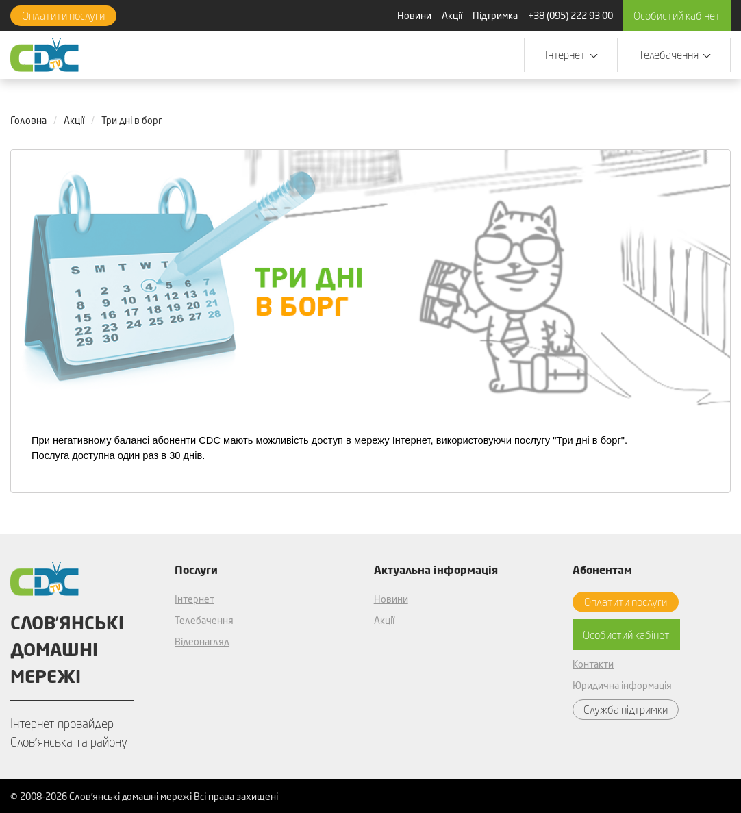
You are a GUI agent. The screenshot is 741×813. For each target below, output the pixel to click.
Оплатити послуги (63, 15)
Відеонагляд (202, 641)
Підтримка (495, 15)
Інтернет (194, 599)
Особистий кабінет (676, 15)
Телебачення (204, 620)
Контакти (593, 664)
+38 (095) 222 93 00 (570, 15)
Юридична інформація (622, 685)
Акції (452, 15)
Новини (414, 15)
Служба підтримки (625, 709)
